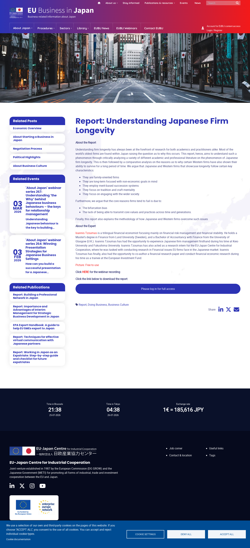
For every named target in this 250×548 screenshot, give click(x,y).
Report (83, 305)
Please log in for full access (158, 289)
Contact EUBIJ (153, 28)
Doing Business (97, 305)
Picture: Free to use (87, 265)
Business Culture (118, 305)
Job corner (175, 448)
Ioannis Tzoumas (86, 233)
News (198, 2)
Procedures (45, 28)
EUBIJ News (101, 28)
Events (184, 2)
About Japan (21, 28)
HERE (86, 272)
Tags (212, 455)
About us (111, 2)
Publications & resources (159, 2)
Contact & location (180, 455)
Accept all (227, 534)
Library (82, 28)
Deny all (186, 534)
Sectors (65, 28)
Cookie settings (145, 534)
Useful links (216, 448)
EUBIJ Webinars (126, 28)
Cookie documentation (18, 539)
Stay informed (131, 2)
